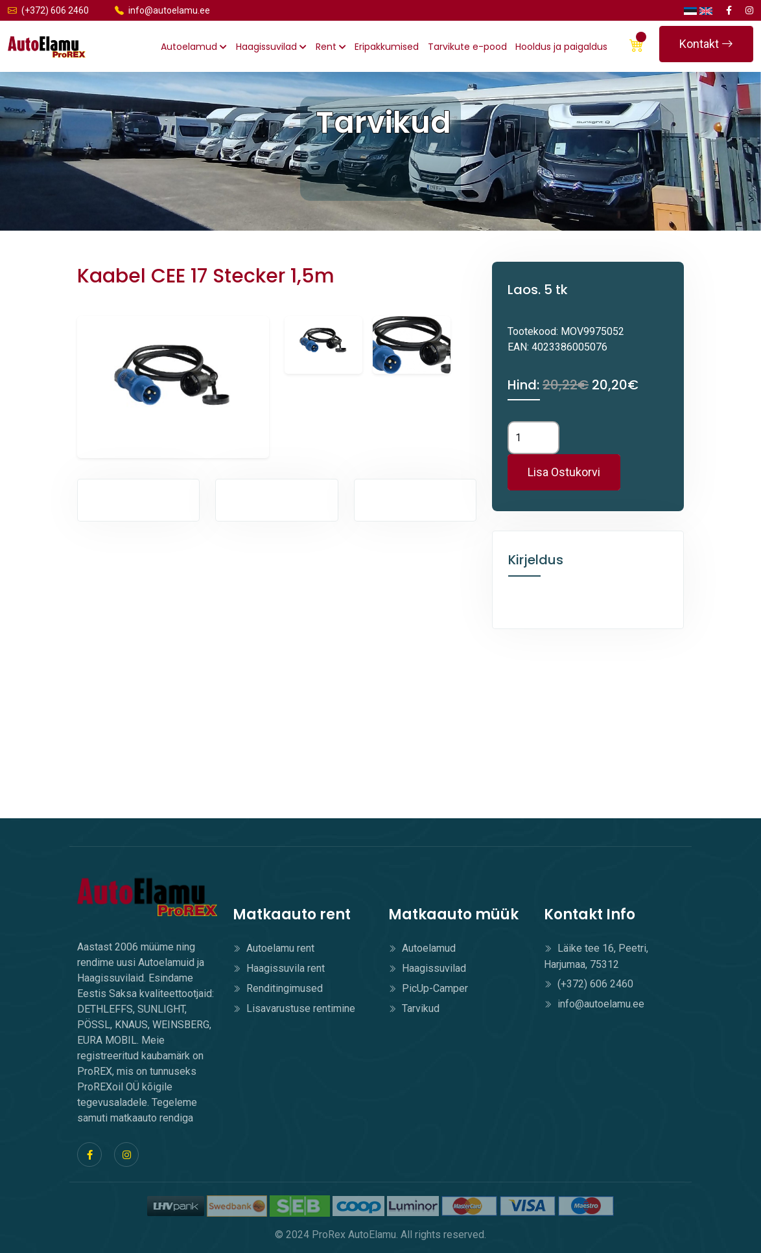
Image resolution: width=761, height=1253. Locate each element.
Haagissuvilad (271, 46)
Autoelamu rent (273, 948)
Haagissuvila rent (279, 968)
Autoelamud (194, 46)
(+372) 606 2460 (48, 10)
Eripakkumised (387, 46)
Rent (331, 46)
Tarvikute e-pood (467, 46)
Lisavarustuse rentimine (294, 1008)
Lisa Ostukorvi (564, 472)
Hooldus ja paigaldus (561, 46)
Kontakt (706, 44)
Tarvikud (413, 1008)
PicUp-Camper (428, 988)
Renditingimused (278, 988)
